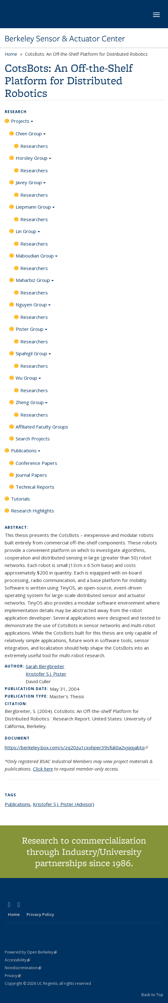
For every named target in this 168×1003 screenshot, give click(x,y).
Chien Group (31, 135)
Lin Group (28, 233)
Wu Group (28, 380)
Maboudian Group (37, 257)
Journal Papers (31, 475)
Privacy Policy (40, 914)
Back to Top (152, 994)
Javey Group (31, 184)
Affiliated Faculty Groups (42, 427)
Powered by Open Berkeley (31, 952)
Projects (22, 123)
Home (11, 54)
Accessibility (17, 960)
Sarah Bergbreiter (45, 666)
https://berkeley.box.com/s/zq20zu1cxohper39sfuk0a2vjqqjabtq (76, 747)
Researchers (34, 146)
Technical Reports (35, 487)
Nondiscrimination (23, 967)
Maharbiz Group (35, 282)
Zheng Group (32, 404)
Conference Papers (36, 463)
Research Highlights (32, 510)
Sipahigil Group (33, 355)
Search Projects (33, 438)
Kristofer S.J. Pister (46, 674)
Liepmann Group (35, 209)
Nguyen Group (33, 306)
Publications (25, 452)
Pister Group (31, 331)
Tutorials (20, 499)
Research (16, 111)
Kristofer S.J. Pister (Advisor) (63, 804)
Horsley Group (33, 160)
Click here (43, 769)
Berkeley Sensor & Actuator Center (65, 38)
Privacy (13, 975)
